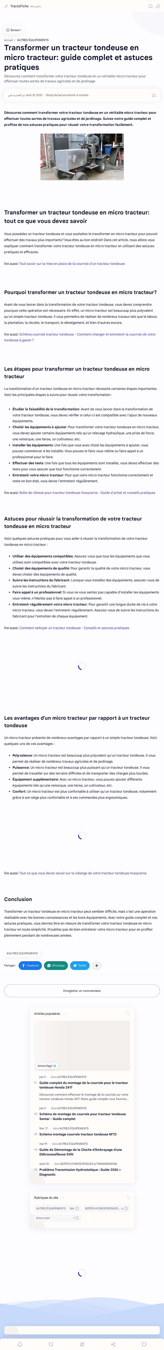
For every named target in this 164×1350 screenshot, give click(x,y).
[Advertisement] (82, 666)
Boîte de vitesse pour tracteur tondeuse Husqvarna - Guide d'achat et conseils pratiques (87, 493)
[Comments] (144, 1344)
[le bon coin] (57, 1218)
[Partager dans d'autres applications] (97, 965)
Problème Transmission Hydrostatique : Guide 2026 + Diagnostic (80, 1172)
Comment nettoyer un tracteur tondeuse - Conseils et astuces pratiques (74, 628)
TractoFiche (19, 6)
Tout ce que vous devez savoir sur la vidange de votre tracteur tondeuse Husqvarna (82, 873)
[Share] (113, 1344)
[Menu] (82, 1344)
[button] (158, 6)
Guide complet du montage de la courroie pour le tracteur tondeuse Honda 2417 (83, 1085)
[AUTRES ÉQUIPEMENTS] (71, 1077)
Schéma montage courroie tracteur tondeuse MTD (77, 1134)
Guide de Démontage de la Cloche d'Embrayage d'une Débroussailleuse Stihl (80, 1152)
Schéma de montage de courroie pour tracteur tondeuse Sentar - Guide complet (82, 1116)
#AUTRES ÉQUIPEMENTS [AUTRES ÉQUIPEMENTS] (22, 953)
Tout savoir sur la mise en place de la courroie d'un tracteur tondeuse (72, 264)
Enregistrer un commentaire (82, 991)
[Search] (151, 6)
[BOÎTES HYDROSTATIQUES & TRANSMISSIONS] (89, 1164)
